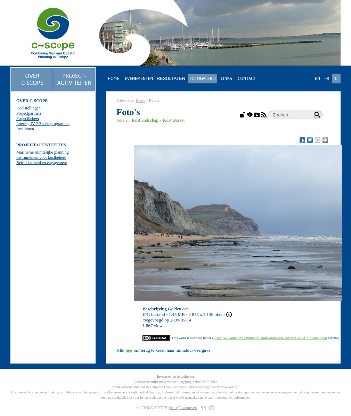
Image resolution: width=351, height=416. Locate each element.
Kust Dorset (174, 120)
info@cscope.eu (183, 407)
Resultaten (25, 129)
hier (128, 350)
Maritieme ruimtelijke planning (42, 152)
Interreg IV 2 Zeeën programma (43, 123)
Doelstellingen (28, 108)
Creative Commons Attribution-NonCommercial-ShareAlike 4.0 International (271, 338)
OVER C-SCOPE (32, 100)
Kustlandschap (145, 120)
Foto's (121, 120)
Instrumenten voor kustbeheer (41, 157)
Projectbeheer (27, 118)
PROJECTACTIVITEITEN (41, 144)
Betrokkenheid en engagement (41, 162)
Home (140, 100)
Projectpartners (29, 113)
